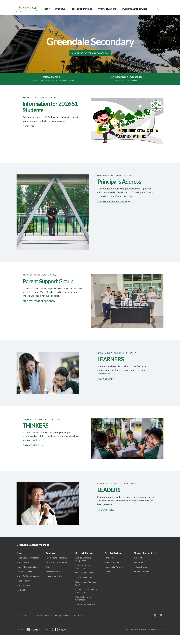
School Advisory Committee (29, 576)
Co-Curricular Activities (56, 562)
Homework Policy (54, 576)
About (47, 9)
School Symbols (23, 585)
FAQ (18, 615)
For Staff (138, 557)
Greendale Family (24, 571)
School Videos (23, 562)
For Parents (110, 557)
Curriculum (60, 9)
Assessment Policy (54, 571)
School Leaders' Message (28, 557)
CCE (48, 567)
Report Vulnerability (44, 615)
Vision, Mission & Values (27, 567)
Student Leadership (84, 572)
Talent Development (84, 577)
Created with (30, 629)
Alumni (108, 571)
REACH (28, 615)
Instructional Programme (57, 557)
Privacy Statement (62, 615)
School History (23, 580)
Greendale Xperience (82, 9)
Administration (140, 567)
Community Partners (114, 567)
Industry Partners (113, 562)
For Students (140, 562)
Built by (57, 629)
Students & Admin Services (134, 9)
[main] (90, 276)
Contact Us (22, 590)
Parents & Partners (107, 9)
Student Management (85, 604)
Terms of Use (77, 615)
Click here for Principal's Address (90, 53)
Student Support (141, 571)
